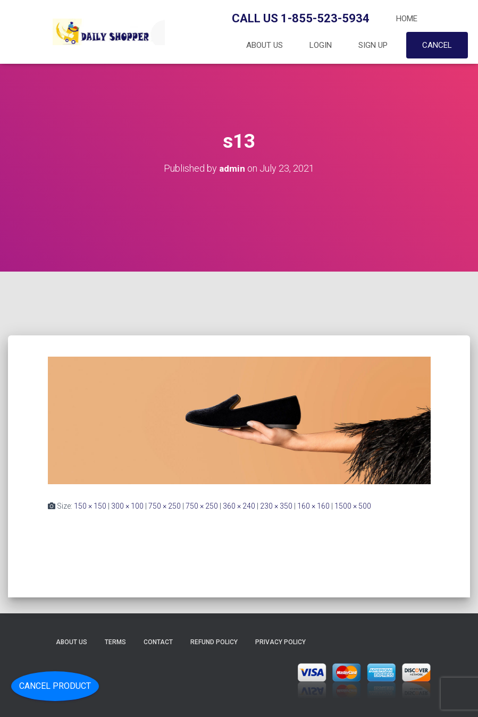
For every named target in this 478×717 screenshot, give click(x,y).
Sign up (373, 45)
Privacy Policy (280, 642)
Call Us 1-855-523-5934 (301, 18)
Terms (115, 642)
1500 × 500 (352, 506)
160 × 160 (313, 506)
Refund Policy (214, 642)
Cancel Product (55, 686)
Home (406, 18)
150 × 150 (90, 506)
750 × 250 (164, 506)
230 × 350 (276, 506)
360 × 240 (239, 506)
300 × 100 (127, 506)
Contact (158, 642)
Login (320, 45)
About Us (264, 45)
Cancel (437, 45)
